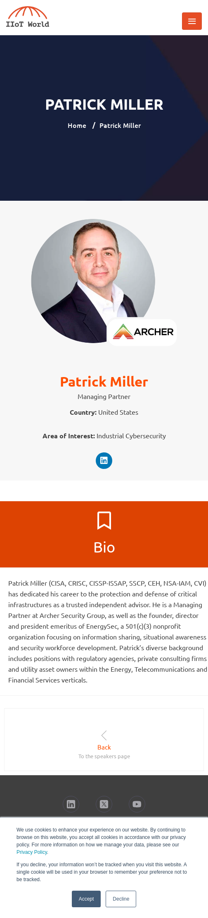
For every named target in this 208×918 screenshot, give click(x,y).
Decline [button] (121, 899)
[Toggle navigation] (192, 21)
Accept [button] (86, 899)
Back (104, 747)
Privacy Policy (32, 852)
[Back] (104, 735)
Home (77, 125)
